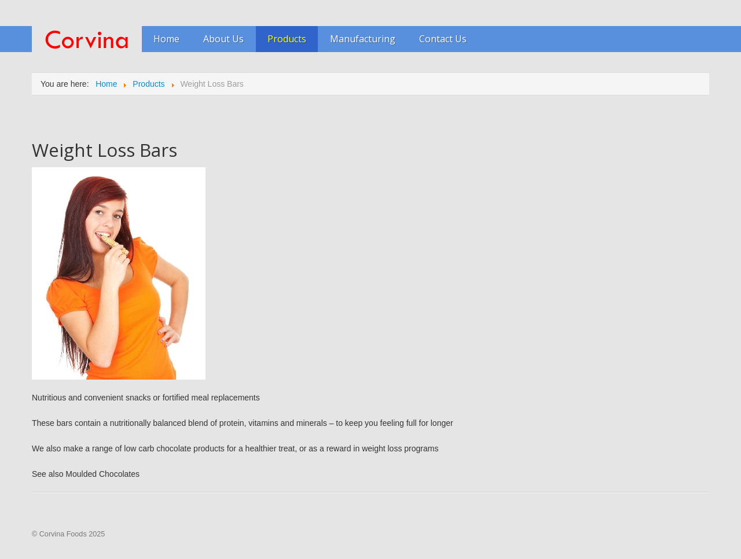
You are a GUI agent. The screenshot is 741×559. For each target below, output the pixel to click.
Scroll (712, 518)
